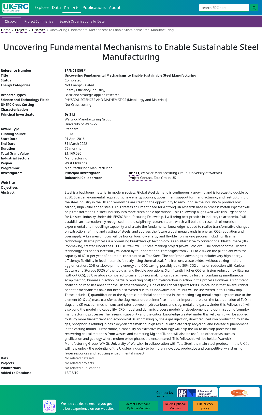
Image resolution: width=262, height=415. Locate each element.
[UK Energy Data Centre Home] (15, 8)
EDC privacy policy (205, 406)
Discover (11, 21)
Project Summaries (38, 21)
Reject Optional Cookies (175, 406)
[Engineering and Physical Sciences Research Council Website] (239, 393)
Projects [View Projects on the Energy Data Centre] (71, 7)
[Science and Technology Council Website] (197, 393)
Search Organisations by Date (82, 21)
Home (5, 30)
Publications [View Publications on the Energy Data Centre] (94, 7)
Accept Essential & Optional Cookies (138, 406)
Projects (21, 30)
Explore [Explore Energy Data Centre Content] (41, 7)
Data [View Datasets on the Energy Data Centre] (56, 7)
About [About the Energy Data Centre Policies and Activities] (114, 7)
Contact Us (164, 392)
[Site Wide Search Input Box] (224, 8)
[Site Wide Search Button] (254, 7)
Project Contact (140, 178)
